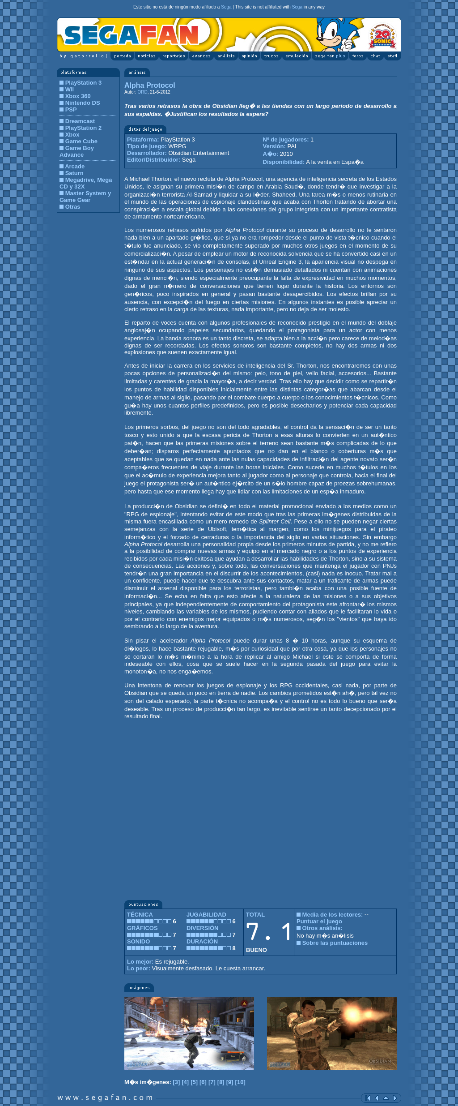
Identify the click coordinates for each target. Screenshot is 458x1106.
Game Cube (81, 141)
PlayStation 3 (83, 82)
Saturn (74, 173)
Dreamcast (80, 121)
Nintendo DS (82, 102)
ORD (142, 92)
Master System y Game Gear (85, 196)
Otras (73, 206)
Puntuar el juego (319, 921)
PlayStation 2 (83, 127)
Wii (69, 89)
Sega (226, 6)
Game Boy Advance (76, 151)
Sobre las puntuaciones (335, 942)
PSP (71, 109)
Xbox (72, 134)
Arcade (75, 166)
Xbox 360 (78, 96)
